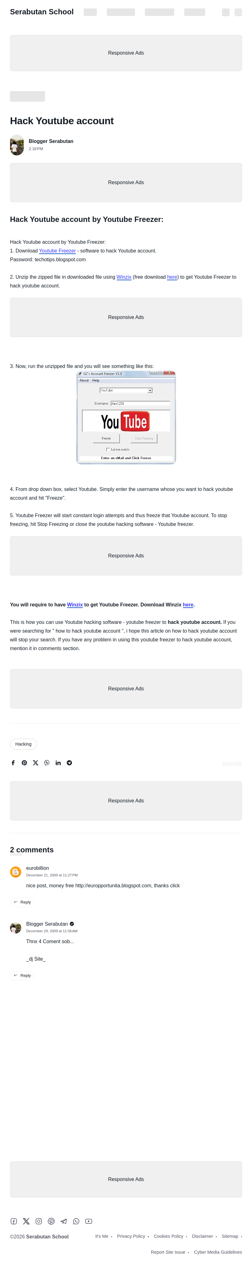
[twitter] (35, 764)
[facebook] (13, 764)
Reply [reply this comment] (22, 902)
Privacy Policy (121, 12)
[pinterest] (24, 764)
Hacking (23, 744)
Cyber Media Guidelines (218, 1252)
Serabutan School (42, 11)
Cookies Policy (159, 12)
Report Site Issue (168, 1252)
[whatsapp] (47, 764)
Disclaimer (194, 12)
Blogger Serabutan (51, 141)
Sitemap (230, 1236)
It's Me (90, 12)
